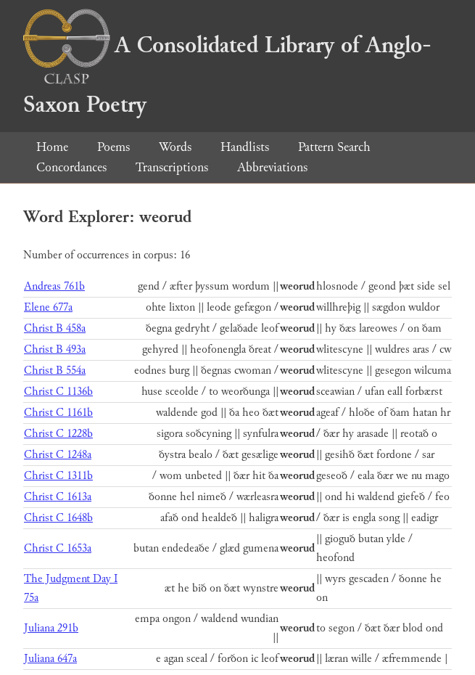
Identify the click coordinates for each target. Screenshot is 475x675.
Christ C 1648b (58, 518)
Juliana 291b (51, 628)
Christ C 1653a (57, 548)
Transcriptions (172, 167)
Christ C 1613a (57, 496)
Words (175, 147)
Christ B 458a (55, 328)
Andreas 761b (54, 286)
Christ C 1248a (57, 454)
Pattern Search (334, 147)
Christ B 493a (55, 349)
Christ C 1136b (58, 391)
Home (52, 147)
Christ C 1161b (58, 412)
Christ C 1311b (58, 475)
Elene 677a (48, 307)
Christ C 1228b (58, 433)
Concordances (71, 167)
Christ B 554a (55, 370)
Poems (113, 147)
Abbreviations (272, 167)
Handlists (244, 147)
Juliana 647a (50, 658)
